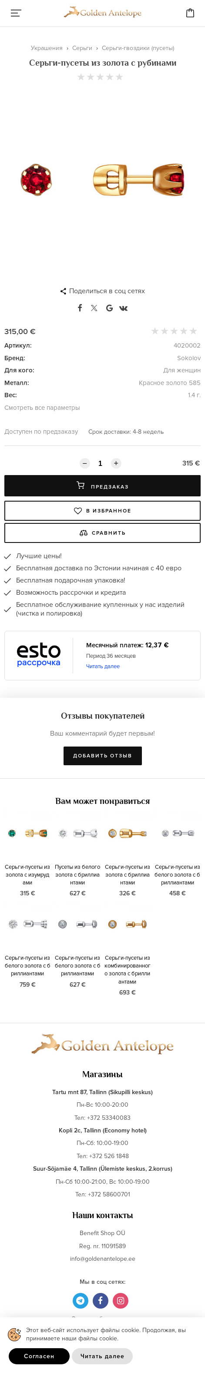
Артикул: (18, 345)
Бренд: (14, 358)
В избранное (102, 511)
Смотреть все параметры (42, 408)
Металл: (16, 383)
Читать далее (103, 666)
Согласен (39, 1356)
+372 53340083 (109, 1118)
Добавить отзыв (102, 756)
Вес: (10, 395)
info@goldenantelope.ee (102, 1258)
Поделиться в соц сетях (107, 291)
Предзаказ (103, 485)
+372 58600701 (109, 1194)
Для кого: (19, 370)
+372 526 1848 (109, 1156)
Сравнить (103, 533)
